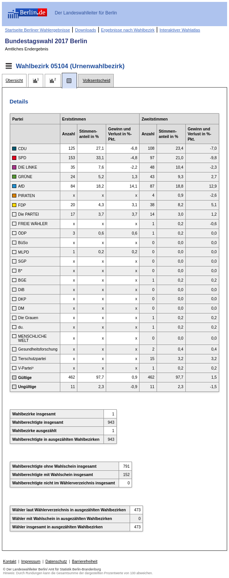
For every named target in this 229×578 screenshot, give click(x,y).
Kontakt (9, 561)
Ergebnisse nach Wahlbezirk (127, 30)
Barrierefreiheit (84, 561)
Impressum (31, 561)
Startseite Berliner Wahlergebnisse (37, 30)
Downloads (85, 30)
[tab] (14, 80)
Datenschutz (56, 561)
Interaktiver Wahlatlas (180, 30)
